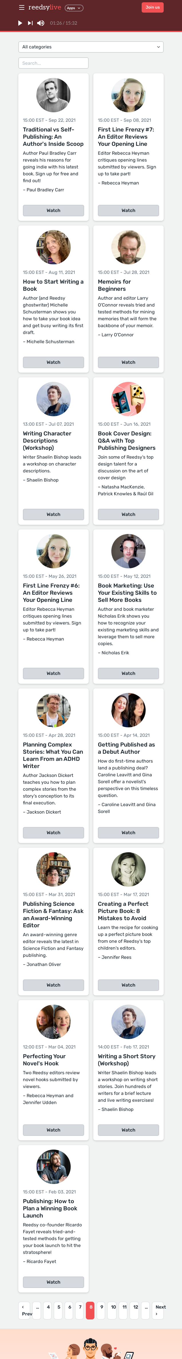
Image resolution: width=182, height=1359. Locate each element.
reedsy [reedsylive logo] (45, 7)
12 (135, 1307)
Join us (153, 7)
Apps (74, 8)
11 (124, 1307)
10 (113, 1307)
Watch (53, 210)
